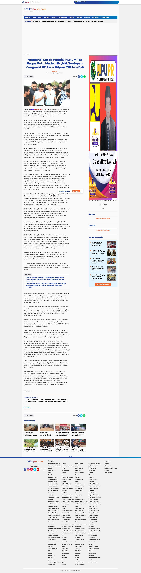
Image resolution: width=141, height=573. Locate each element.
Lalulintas (50, 495)
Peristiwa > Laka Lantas (54, 528)
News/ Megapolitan (80, 519)
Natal (76, 506)
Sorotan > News (79, 539)
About (35, 472)
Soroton (91, 544)
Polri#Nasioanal (93, 535)
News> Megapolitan (53, 522)
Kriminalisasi (92, 492)
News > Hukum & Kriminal (55, 515)
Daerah (54, 17)
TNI (49, 551)
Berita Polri (78, 470)
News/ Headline (66, 519)
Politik (90, 533)
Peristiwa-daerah (52, 530)
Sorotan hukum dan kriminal (68, 542)
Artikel (77, 466)
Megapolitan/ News (67, 497)
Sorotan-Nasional (80, 542)
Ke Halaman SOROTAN (103, 218)
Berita (34, 17)
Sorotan (92, 214)
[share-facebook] (79, 76)
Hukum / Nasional (53, 486)
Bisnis (40, 17)
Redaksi (106, 463)
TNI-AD (77, 555)
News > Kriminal (66, 515)
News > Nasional (93, 515)
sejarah (64, 564)
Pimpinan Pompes (80, 533)
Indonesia (95, 17)
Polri (63, 535)
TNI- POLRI (65, 555)
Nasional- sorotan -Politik (95, 504)
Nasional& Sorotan (80, 504)
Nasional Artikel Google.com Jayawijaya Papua (82, 501)
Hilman (77, 481)
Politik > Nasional (53, 535)
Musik (76, 497)
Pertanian (51, 533)
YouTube (39, 470)
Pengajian (78, 526)
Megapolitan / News (94, 495)
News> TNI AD (66, 522)
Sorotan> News (79, 544)
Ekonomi (79, 17)
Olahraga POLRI (93, 522)
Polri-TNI (64, 537)
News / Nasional (79, 510)
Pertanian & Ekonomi (67, 533)
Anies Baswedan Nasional (95, 21)
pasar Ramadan (93, 562)
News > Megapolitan (80, 515)
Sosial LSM (78, 548)
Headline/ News (93, 479)
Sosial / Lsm (78, 546)
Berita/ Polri (92, 470)
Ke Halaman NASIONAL (103, 230)
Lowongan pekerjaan (67, 495)
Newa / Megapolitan (53, 508)
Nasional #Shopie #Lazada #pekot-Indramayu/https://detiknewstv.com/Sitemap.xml (68, 499)
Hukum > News (79, 486)
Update (76, 191)
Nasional (92, 226)
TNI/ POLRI (51, 557)
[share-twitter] (81, 76)
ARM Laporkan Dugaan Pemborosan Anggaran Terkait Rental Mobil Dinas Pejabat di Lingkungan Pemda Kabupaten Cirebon (98, 260)
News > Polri (78, 517)
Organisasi (51, 524)
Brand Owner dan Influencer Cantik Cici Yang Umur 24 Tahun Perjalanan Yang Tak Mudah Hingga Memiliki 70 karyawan (98, 252)
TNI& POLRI (51, 555)
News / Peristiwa (52, 513)
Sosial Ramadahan (94, 548)
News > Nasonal (52, 517)
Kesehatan (64, 492)
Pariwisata (91, 524)
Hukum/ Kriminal (53, 490)
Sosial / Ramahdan (53, 548)
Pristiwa (77, 537)
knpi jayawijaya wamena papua (55, 562)
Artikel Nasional (93, 466)
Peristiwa (91, 526)
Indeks (27, 17)
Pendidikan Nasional (67, 526)
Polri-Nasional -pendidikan (55, 537)
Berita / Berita (79, 468)
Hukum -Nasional (80, 483)
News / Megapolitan (80, 508)
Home (27, 2)
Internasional (105, 17)
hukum (64, 560)
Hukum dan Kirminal (94, 486)
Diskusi (71, 17)
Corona (91, 472)
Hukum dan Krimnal (53, 488)
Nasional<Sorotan (53, 506)
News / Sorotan (66, 513)
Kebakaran (51, 492)
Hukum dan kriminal (67, 488)
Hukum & (91, 481)
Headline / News (52, 479)
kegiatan (77, 560)
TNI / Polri (77, 551)
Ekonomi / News (52, 477)
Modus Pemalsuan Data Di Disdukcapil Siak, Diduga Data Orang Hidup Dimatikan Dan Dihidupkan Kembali (98, 268)
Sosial (63, 546)
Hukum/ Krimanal (93, 488)
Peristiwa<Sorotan (80, 530)
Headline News (79, 479)
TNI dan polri (92, 553)
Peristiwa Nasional (80, 528)
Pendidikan (51, 526)
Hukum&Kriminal (80, 488)
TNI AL (50, 553)
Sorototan (51, 546)
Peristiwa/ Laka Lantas (68, 530)
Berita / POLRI (52, 470)
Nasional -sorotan (80, 499)
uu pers (106, 470)
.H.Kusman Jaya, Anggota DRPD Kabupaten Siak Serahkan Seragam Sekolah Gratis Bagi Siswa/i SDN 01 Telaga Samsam (98, 243)
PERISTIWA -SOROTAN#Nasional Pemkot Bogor (68, 524)
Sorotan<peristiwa (67, 544)
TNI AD (91, 551)
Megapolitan (78, 495)
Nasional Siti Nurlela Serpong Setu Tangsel (95, 501)
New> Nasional (93, 506)
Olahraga (77, 522)
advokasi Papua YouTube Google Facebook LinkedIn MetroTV (95, 557)
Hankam (77, 477)
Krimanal (77, 492)
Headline (87, 17)
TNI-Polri (91, 555)
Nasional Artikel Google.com (68, 501)
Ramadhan (92, 537)
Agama (69, 21)
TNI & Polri (64, 551)
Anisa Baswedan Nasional (68, 466)
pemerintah (51, 564)
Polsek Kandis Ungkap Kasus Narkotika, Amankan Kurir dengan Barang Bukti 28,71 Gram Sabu (98, 276)
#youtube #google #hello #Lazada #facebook (49, 21)
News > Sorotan (93, 517)
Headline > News (66, 479)
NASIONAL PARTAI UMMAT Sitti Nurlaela (95, 497)
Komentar (28, 76)
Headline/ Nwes (52, 481)
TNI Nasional (65, 553)
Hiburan (64, 481)
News (63, 508)
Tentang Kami (45, 469)
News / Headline (93, 508)
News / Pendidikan (94, 510)
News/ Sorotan (93, 519)
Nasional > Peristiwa (53, 501)
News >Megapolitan (53, 519)
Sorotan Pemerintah (94, 539)
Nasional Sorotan (53, 504)
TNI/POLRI (64, 557)
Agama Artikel (79, 21)
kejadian (91, 560)
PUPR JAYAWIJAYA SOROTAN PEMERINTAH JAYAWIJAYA (82, 524)
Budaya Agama (79, 472)
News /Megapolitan (80, 513)
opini (63, 562)
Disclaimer (107, 466)
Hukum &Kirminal (66, 483)
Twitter (35, 470)
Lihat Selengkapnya (103, 284)
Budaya (46, 17)
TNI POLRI (78, 553)
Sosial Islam (65, 548)
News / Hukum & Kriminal (55, 510)
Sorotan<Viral (52, 544)
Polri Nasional (79, 535)
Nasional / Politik (93, 499)
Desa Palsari (63, 17)
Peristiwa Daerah (66, 528)
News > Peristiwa (93, 513)
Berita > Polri (65, 470)
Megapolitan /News (53, 497)
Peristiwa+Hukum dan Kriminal (95, 528)
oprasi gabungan (79, 562)
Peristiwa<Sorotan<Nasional (95, 530)
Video (29, 21)
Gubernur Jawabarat (67, 477)
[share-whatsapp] (84, 76)
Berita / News (92, 468)
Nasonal (64, 506)
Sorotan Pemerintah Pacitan (55, 542)
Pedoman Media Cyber (110, 468)
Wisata (77, 557)
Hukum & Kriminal (53, 483)
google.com (51, 560)
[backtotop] (70, 457)
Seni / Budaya (52, 539)
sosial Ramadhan (79, 564)
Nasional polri (65, 504)
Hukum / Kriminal (93, 483)
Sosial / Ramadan (93, 546)
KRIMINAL (91, 490)
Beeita (50, 468)
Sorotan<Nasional (93, 542)
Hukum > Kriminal (67, 486)
